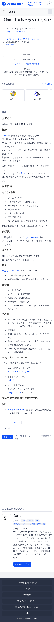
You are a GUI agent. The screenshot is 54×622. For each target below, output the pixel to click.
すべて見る (47, 84)
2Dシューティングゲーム (19, 371)
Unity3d (5, 135)
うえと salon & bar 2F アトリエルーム (23, 39)
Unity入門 (12, 380)
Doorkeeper (32, 618)
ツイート (16, 422)
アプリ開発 (41, 524)
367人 (16, 520)
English (27, 613)
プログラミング (19, 524)
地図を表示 (10, 45)
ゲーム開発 (31, 524)
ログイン (7, 437)
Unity (37, 520)
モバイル (30, 520)
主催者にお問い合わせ (27, 583)
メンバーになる (22, 564)
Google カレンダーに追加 (15, 32)
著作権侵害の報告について (27, 607)
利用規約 (27, 595)
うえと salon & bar (31, 237)
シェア (7, 422)
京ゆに (12, 12)
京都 (23, 520)
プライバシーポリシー (27, 601)
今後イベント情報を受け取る (27, 64)
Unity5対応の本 (15, 392)
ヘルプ (27, 589)
